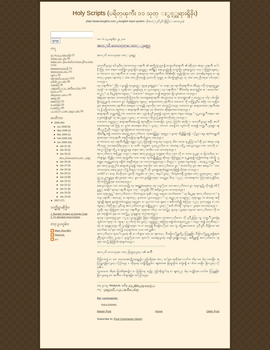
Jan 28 (64, 161)
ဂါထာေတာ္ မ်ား (58, 58)
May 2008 (62, 130)
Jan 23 (64, 181)
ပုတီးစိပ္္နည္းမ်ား (58, 81)
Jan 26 (64, 169)
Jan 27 (64, 165)
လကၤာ (54, 91)
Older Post (213, 311)
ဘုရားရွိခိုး (55, 84)
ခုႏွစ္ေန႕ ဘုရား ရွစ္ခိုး (61, 55)
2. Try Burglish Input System (65, 217)
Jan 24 (64, 177)
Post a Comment (108, 304)
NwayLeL (60, 234)
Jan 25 (64, 173)
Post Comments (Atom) (128, 318)
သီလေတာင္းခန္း (59, 94)
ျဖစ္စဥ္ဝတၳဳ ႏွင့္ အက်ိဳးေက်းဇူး (66, 88)
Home (159, 311)
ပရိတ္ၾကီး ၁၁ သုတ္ (60, 78)
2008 (57, 122)
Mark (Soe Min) (63, 230)
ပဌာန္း (54, 75)
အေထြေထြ (56, 101)
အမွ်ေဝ (54, 98)
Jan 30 (64, 150)
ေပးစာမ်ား (56, 104)
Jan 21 (64, 189)
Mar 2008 (62, 134)
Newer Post (104, 311)
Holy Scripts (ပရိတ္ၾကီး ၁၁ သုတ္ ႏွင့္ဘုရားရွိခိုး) (135, 13)
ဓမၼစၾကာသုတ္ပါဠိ (60, 68)
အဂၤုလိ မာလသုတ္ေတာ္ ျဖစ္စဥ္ (74, 157)
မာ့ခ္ (56, 239)
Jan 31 (64, 146)
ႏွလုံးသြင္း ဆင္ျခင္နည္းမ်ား (65, 111)
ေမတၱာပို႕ (56, 107)
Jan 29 (64, 154)
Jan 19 (64, 196)
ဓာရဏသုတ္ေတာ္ (59, 71)
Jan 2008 (62, 142)
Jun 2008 (62, 126)
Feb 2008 (62, 138)
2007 (57, 200)
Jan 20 (64, 192)
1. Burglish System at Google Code (69, 214)
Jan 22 (64, 185)
